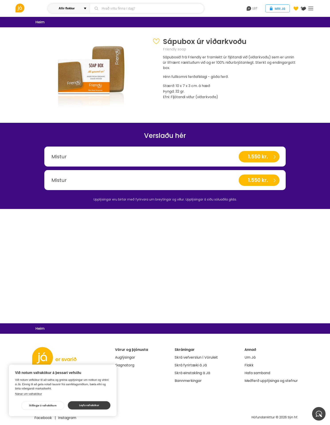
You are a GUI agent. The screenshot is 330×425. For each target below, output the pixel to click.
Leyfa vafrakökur (89, 405)
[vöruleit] (31, 8)
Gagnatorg (124, 365)
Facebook (43, 417)
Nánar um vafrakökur (28, 393)
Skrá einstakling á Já (192, 372)
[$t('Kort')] (303, 8)
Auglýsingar (125, 357)
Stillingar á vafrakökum (43, 405)
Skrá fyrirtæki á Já (191, 365)
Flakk (249, 365)
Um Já (250, 357)
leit (252, 8)
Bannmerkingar (188, 380)
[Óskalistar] (295, 8)
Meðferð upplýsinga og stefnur (271, 380)
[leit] (147, 8)
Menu (310, 8)
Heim (40, 22)
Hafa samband (257, 372)
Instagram (67, 417)
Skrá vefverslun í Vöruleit (196, 357)
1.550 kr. (258, 156)
